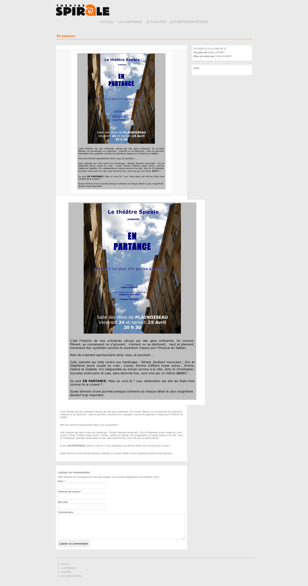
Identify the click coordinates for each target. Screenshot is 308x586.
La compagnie (130, 22)
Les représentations (189, 22)
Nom (61, 481)
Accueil (107, 22)
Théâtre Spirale (82, 10)
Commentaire (65, 512)
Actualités (156, 22)
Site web (63, 502)
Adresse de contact (70, 491)
